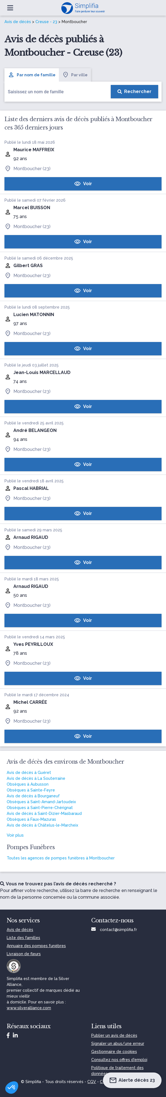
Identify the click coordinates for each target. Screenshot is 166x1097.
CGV (91, 1081)
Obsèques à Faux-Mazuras (31, 819)
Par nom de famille (32, 75)
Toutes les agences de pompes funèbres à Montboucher (61, 858)
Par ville (75, 75)
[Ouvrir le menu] (10, 8)
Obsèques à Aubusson (28, 784)
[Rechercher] (134, 91)
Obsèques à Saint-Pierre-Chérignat (40, 807)
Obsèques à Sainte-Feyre (31, 790)
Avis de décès (17, 21)
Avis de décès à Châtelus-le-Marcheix (42, 825)
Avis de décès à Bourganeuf (33, 796)
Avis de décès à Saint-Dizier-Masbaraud (44, 813)
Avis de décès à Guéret (29, 772)
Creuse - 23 (46, 21)
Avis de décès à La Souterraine (36, 778)
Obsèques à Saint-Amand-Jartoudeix (41, 802)
